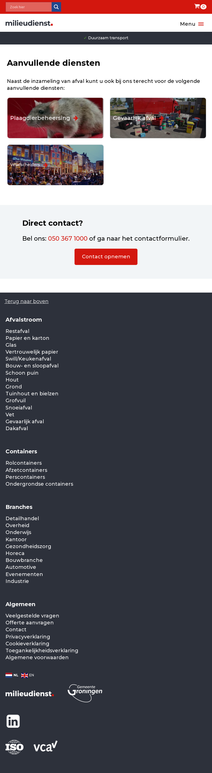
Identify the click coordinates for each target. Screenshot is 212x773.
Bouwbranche (24, 560)
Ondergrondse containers (39, 484)
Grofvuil (16, 401)
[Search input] (30, 7)
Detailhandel (22, 519)
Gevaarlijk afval (25, 422)
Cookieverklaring (27, 644)
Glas (11, 345)
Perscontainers (25, 477)
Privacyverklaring (28, 637)
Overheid (17, 525)
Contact (16, 630)
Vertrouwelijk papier (32, 352)
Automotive (21, 567)
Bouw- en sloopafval (32, 366)
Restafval (17, 331)
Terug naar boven (26, 301)
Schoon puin (22, 373)
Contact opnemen (106, 257)
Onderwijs (18, 532)
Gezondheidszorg (28, 546)
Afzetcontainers (26, 470)
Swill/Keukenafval (28, 359)
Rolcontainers (24, 463)
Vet (10, 415)
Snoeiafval (19, 408)
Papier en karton (27, 338)
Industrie (17, 581)
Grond (14, 387)
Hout (12, 380)
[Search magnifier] (56, 7)
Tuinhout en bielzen (32, 394)
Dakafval (17, 428)
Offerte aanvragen (30, 623)
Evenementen (24, 574)
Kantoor (16, 540)
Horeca (15, 553)
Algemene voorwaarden (37, 657)
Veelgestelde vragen (32, 616)
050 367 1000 (68, 238)
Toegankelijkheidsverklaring (42, 651)
